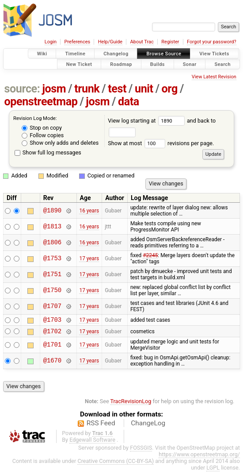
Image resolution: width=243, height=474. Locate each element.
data (128, 101)
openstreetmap (41, 101)
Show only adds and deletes (60, 142)
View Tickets (214, 54)
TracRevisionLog (131, 404)
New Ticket (79, 64)
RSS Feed (101, 426)
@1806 (52, 242)
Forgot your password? (211, 42)
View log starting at (147, 120)
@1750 (52, 290)
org (170, 88)
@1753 (52, 258)
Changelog (115, 54)
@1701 (52, 347)
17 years (89, 258)
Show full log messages (48, 152)
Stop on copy (42, 127)
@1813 (52, 226)
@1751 (52, 274)
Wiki (42, 54)
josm (54, 88)
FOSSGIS (141, 450)
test (117, 88)
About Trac (142, 42)
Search (222, 64)
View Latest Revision (214, 77)
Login (51, 42)
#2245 (150, 255)
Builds (157, 64)
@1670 (52, 363)
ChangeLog (148, 426)
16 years (89, 211)
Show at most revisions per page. (161, 143)
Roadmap (121, 64)
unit (144, 88)
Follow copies (43, 135)
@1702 (52, 333)
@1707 (52, 306)
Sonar (190, 64)
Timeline (75, 54)
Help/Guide (110, 42)
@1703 (52, 320)
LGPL (213, 470)
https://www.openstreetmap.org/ (199, 457)
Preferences (77, 42)
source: (22, 88)
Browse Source (163, 54)
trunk (86, 88)
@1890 (52, 210)
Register (170, 42)
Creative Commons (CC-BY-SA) (115, 463)
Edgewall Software (92, 442)
